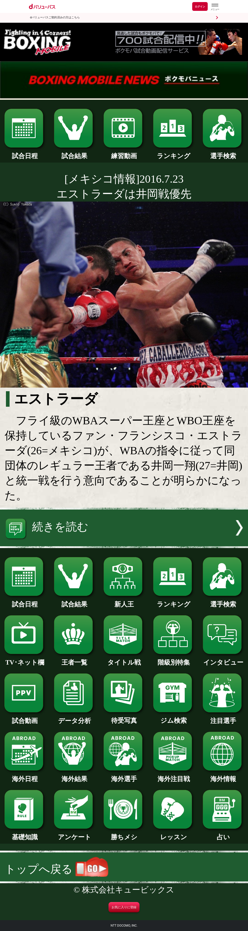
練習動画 (124, 152)
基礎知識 (24, 834)
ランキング (173, 152)
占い (223, 834)
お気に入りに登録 (124, 907)
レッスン (173, 834)
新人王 (124, 601)
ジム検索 (173, 717)
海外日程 (24, 775)
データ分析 (74, 717)
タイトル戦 (124, 659)
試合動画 (24, 717)
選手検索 (223, 152)
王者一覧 (74, 659)
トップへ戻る (57, 869)
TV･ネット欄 (24, 659)
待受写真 (124, 717)
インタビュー (223, 659)
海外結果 (74, 775)
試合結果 (74, 152)
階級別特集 (173, 659)
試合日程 (24, 152)
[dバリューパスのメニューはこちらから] (214, 7)
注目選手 (223, 717)
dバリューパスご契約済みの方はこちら (55, 17)
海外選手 (124, 775)
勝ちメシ (124, 834)
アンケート (74, 834)
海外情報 (223, 775)
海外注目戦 (173, 775)
